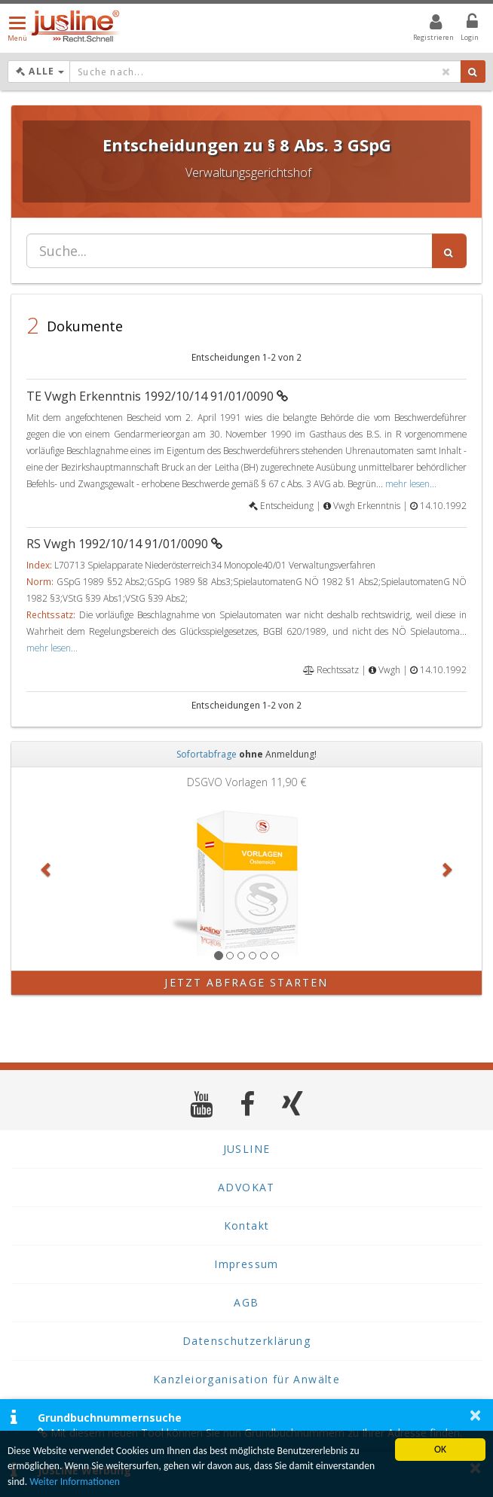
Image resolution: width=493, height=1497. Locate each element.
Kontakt (247, 1225)
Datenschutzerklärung (246, 1341)
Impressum (246, 1264)
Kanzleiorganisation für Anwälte (246, 1379)
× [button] (475, 1415)
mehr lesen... (410, 483)
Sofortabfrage (206, 754)
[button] (46, 869)
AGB (246, 1302)
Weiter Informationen (74, 1481)
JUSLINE (247, 1149)
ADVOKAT (246, 1187)
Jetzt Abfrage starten (246, 982)
